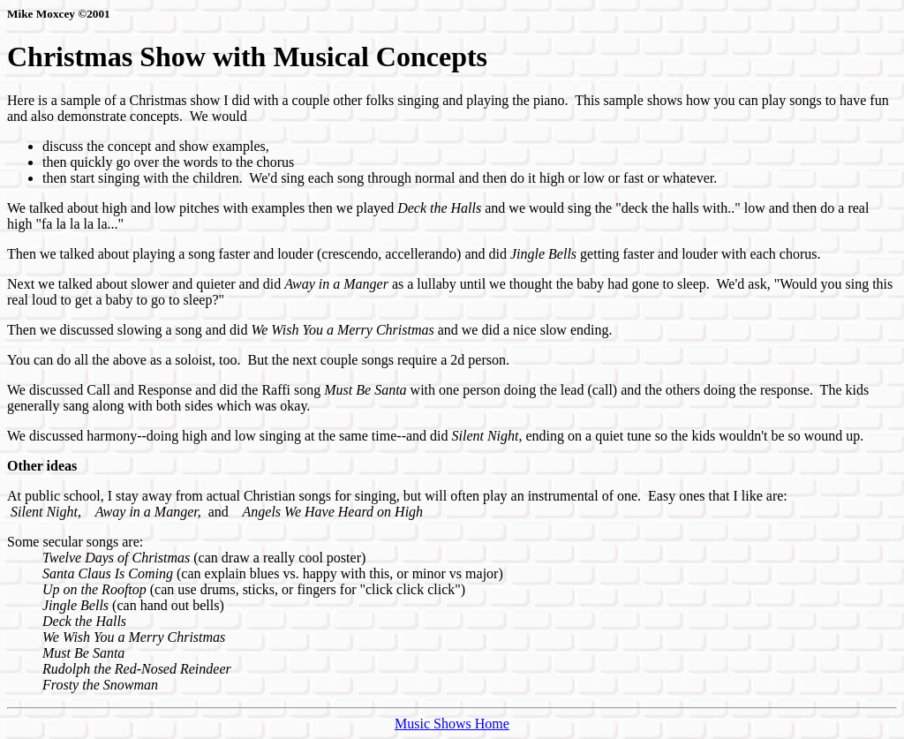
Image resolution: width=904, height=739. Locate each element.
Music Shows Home (452, 723)
